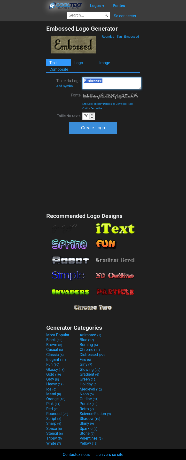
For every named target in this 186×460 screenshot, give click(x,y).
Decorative (96, 108)
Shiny (87, 423)
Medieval (91, 389)
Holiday (89, 384)
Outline (89, 399)
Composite (58, 69)
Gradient (89, 374)
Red (53, 409)
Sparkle (88, 428)
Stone (87, 433)
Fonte (76, 95)
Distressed (92, 354)
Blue (87, 340)
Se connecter (125, 16)
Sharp (53, 423)
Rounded (108, 36)
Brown (54, 344)
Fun (52, 364)
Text (53, 63)
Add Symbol (64, 86)
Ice (51, 389)
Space (54, 428)
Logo (78, 63)
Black (54, 340)
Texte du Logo (68, 83)
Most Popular (58, 335)
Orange (55, 399)
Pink (53, 403)
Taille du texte (69, 116)
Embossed (131, 36)
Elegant (56, 359)
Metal (53, 394)
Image (104, 63)
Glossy (55, 369)
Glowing (90, 369)
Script (53, 418)
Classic (55, 354)
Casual (54, 349)
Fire (85, 359)
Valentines (91, 438)
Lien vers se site (109, 454)
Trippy (54, 438)
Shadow (90, 418)
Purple (88, 403)
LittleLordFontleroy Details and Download (104, 104)
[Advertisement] (23, 98)
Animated (90, 335)
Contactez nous (76, 454)
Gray (52, 379)
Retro (87, 409)
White (53, 443)
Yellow (89, 443)
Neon (87, 394)
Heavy (54, 384)
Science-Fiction (95, 413)
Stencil (54, 433)
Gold (53, 374)
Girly (86, 364)
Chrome (90, 349)
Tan (119, 36)
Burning (89, 344)
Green (88, 379)
